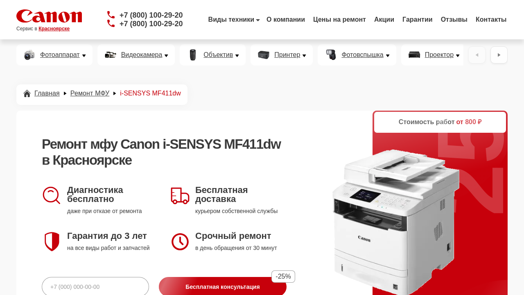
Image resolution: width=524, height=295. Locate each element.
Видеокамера (142, 55)
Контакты (491, 19)
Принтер (287, 55)
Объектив (218, 55)
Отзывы (454, 19)
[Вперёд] (499, 55)
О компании (286, 19)
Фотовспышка (362, 55)
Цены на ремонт (339, 19)
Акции (384, 19)
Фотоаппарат (60, 55)
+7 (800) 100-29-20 (151, 15)
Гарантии (417, 19)
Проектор (439, 55)
